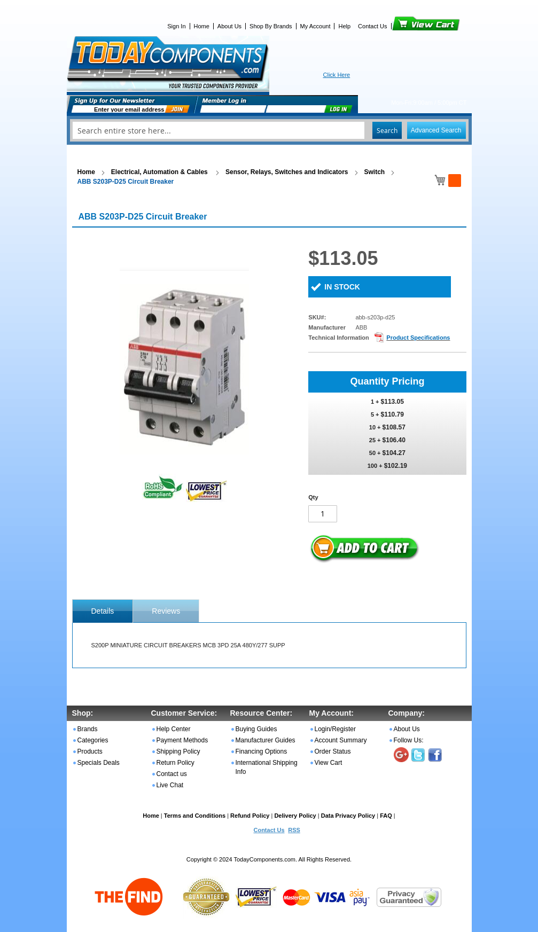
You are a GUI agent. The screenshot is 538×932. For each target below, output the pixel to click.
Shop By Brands (270, 26)
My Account (315, 26)
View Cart (407, 26)
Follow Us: (409, 740)
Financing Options (261, 751)
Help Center (174, 729)
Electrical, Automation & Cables (160, 172)
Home (201, 26)
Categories (92, 740)
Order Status (333, 751)
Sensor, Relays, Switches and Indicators (286, 172)
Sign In (176, 26)
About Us (229, 26)
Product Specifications (418, 337)
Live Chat (170, 785)
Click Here (336, 75)
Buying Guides (256, 729)
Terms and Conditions (194, 815)
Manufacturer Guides (265, 740)
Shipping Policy (178, 751)
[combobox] (269, 130)
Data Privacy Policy (348, 815)
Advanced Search (436, 130)
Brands (87, 729)
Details (102, 611)
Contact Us (372, 26)
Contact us (172, 774)
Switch (374, 172)
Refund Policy (249, 815)
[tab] (103, 611)
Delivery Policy (295, 815)
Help (344, 26)
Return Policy (175, 762)
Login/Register (335, 729)
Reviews (166, 611)
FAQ (386, 815)
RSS (294, 830)
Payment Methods (182, 740)
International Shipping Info (267, 767)
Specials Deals (98, 762)
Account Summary (341, 740)
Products (90, 751)
